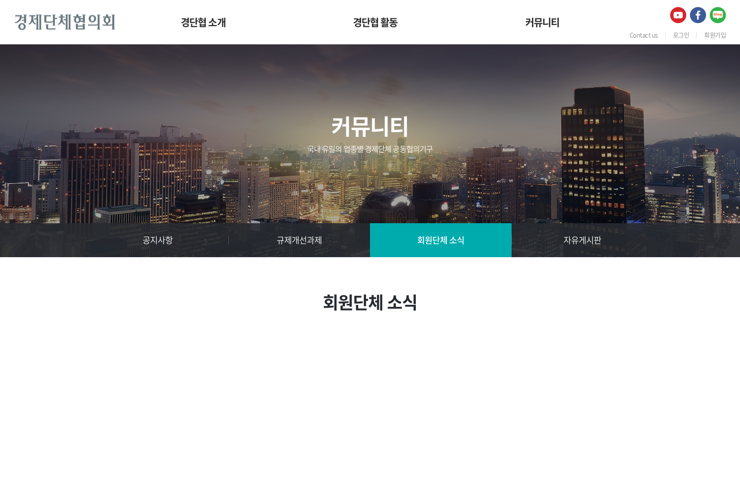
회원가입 (715, 34)
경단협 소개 (203, 22)
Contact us (644, 34)
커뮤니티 (542, 22)
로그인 (681, 34)
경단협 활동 (375, 22)
